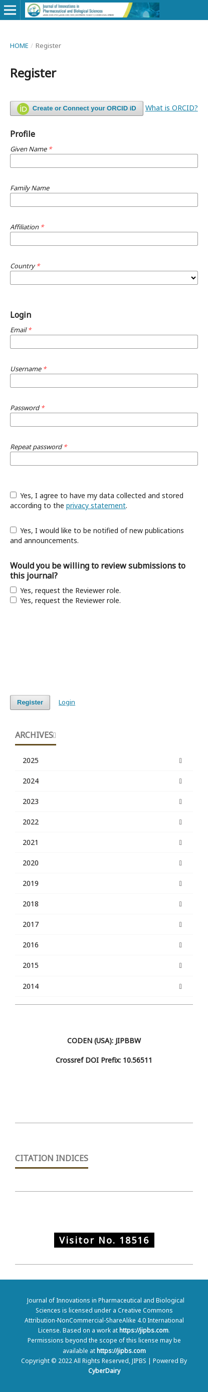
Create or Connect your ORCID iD (76, 109)
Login (67, 701)
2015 (104, 965)
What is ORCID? (171, 107)
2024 (104, 781)
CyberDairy (104, 1371)
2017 (104, 924)
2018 (104, 904)
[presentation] (86, 650)
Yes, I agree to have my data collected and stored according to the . (97, 500)
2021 (104, 842)
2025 (104, 760)
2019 (104, 883)
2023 (104, 801)
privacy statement (96, 505)
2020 (104, 863)
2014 (104, 986)
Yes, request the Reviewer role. (65, 590)
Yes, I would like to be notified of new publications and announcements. (97, 535)
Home (19, 45)
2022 (104, 822)
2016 (104, 945)
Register (30, 702)
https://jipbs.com (143, 1330)
